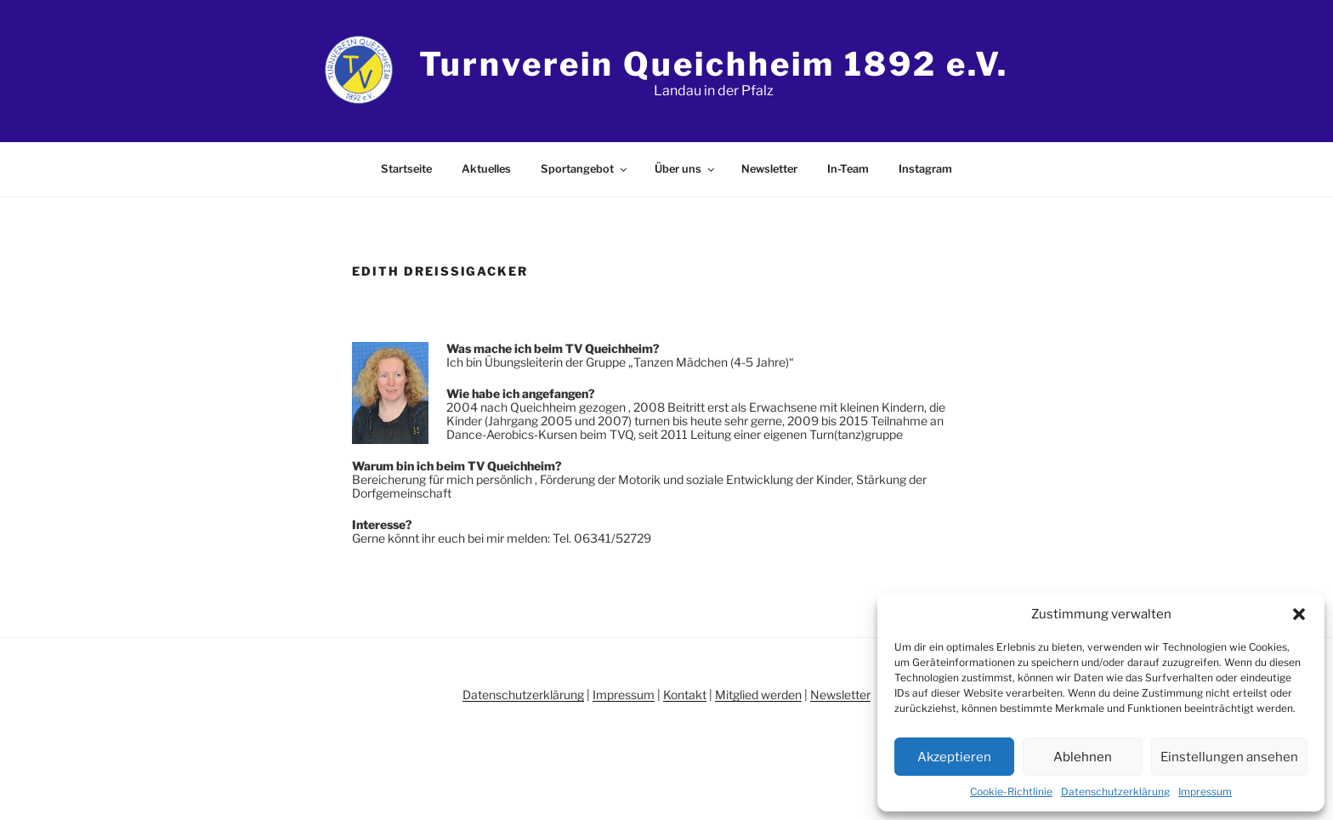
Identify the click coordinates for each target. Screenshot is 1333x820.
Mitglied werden (758, 694)
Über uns (686, 168)
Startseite (406, 168)
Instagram (925, 168)
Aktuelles (486, 168)
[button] (1298, 614)
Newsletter (769, 168)
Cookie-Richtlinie (1011, 791)
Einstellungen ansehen (1229, 757)
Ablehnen (1082, 757)
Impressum (1205, 791)
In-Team (848, 168)
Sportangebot (585, 168)
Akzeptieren (954, 757)
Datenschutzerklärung (1115, 791)
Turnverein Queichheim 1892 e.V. (713, 63)
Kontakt (684, 694)
